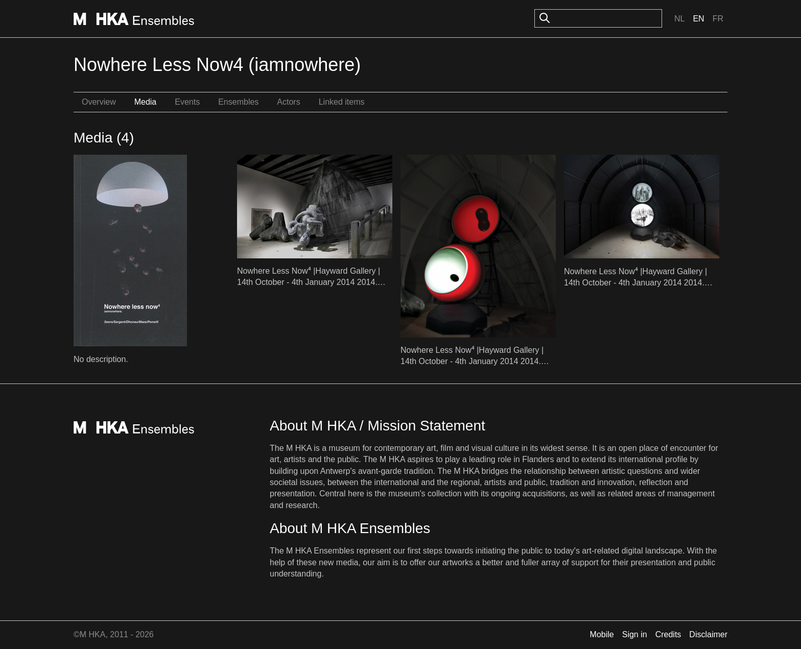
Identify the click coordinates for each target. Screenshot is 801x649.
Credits (668, 634)
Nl (679, 18)
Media (145, 102)
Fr (718, 18)
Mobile (602, 634)
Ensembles (238, 102)
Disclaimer (708, 634)
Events (187, 102)
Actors (288, 102)
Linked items (342, 102)
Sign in (634, 634)
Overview (99, 102)
